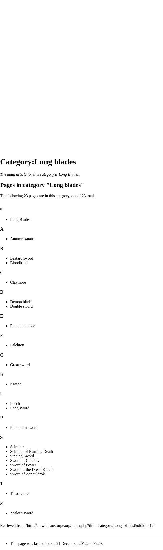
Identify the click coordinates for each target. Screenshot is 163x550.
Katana (15, 384)
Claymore (18, 282)
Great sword (20, 365)
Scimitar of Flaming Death (31, 451)
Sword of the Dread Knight (32, 469)
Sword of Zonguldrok (27, 474)
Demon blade (21, 301)
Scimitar (17, 447)
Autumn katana (22, 239)
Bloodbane (18, 263)
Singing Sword (22, 456)
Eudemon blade (22, 326)
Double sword (21, 306)
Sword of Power (23, 465)
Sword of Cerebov (24, 460)
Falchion (17, 345)
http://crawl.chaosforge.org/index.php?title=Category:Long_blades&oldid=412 (90, 525)
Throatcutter (20, 493)
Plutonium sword (24, 427)
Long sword (19, 408)
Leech (15, 403)
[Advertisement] (20, 75)
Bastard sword (21, 258)
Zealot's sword (21, 513)
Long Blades (69, 174)
